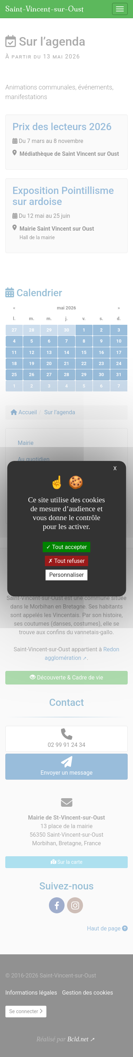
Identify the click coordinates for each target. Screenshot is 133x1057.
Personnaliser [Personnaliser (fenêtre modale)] (66, 574)
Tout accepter (66, 547)
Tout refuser (66, 561)
